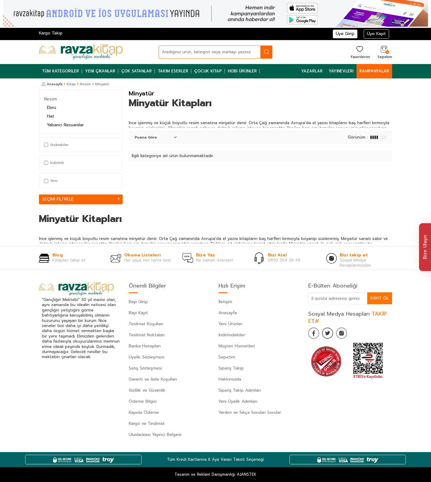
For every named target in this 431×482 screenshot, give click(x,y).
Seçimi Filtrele (80, 199)
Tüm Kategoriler (60, 71)
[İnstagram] (344, 334)
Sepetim (226, 357)
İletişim (225, 302)
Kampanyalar (374, 71)
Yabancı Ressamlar (65, 125)
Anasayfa (52, 84)
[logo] (81, 52)
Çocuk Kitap (208, 71)
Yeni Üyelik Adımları (237, 401)
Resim (85, 84)
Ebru (51, 107)
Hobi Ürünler (242, 71)
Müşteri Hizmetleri (236, 346)
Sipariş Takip (231, 368)
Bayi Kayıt (138, 313)
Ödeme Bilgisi (143, 401)
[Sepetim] (384, 52)
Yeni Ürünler (230, 324)
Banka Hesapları (145, 346)
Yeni (50, 180)
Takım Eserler (173, 71)
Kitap (71, 84)
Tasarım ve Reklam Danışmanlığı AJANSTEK (215, 474)
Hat (50, 116)
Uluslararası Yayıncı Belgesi (155, 434)
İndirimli (54, 162)
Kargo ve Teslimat (147, 423)
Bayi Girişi (138, 302)
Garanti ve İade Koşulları (153, 379)
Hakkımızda (229, 379)
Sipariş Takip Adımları (239, 390)
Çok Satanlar (136, 71)
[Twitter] (329, 334)
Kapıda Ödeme (144, 412)
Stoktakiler (56, 145)
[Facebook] (314, 334)
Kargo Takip (51, 33)
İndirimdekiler (231, 335)
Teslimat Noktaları (147, 335)
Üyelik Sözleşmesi (146, 357)
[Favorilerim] (359, 52)
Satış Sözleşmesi (145, 368)
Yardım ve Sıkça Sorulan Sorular (249, 412)
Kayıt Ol (379, 298)
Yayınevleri (341, 71)
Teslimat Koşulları (146, 324)
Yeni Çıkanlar (100, 71)
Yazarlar (312, 71)
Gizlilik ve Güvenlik (147, 390)
